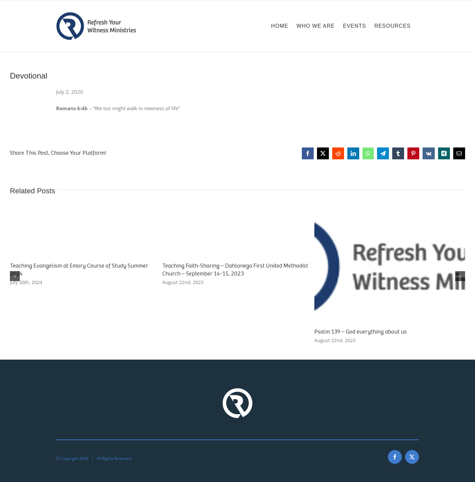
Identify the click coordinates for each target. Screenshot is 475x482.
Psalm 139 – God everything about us (360, 332)
